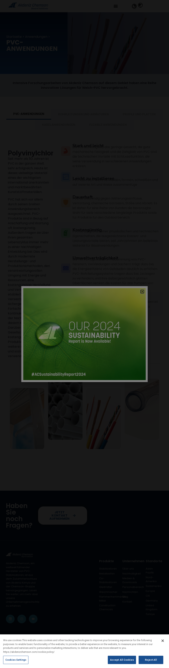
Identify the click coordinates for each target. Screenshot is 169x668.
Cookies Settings (15, 662)
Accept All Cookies (122, 662)
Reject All (151, 662)
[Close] (162, 644)
